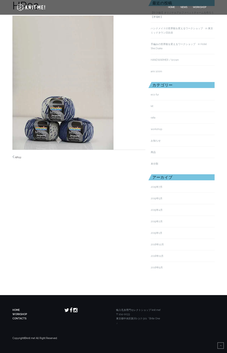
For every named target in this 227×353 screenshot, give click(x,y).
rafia (153, 117)
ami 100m (156, 71)
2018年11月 (157, 256)
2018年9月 (157, 267)
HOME (171, 7)
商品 (153, 152)
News (184, 7)
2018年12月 (157, 244)
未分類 (154, 163)
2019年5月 (156, 198)
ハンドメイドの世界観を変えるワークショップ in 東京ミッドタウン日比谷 (182, 30)
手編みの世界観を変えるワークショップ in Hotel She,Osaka (179, 46)
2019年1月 (156, 232)
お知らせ (156, 140)
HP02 (18, 157)
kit (152, 106)
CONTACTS (19, 318)
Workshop (199, 7)
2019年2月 (157, 221)
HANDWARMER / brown (165, 59)
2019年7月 (156, 186)
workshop (156, 129)
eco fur (155, 94)
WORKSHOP (19, 314)
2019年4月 (157, 209)
